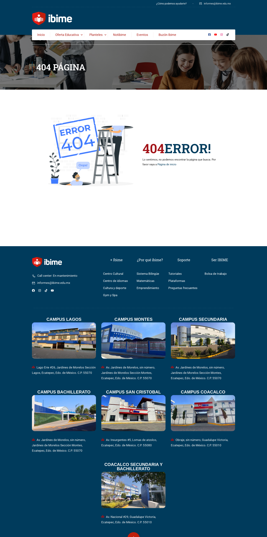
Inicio (41, 35)
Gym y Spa (110, 295)
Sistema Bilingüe (148, 274)
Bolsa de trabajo (216, 274)
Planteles (96, 35)
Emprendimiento (148, 288)
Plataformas (176, 281)
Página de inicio (166, 164)
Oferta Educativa (67, 35)
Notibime (119, 35)
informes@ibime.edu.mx (215, 3)
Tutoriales (175, 274)
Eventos (142, 35)
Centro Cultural (113, 274)
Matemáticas (145, 281)
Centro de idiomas (115, 281)
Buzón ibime (167, 35)
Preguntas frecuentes (182, 288)
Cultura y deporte (114, 288)
